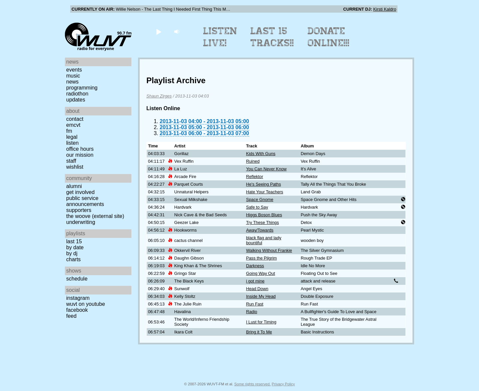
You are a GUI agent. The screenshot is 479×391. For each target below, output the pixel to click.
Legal (72, 137)
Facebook (77, 310)
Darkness (255, 265)
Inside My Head (261, 296)
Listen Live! (220, 37)
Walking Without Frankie (269, 250)
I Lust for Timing (261, 321)
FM (69, 131)
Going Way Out (260, 273)
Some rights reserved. (252, 384)
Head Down (257, 288)
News (72, 82)
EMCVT (73, 125)
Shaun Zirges (159, 96)
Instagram (77, 298)
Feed (71, 316)
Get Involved (80, 192)
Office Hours (79, 149)
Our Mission (79, 155)
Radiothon (77, 94)
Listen (72, 143)
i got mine (255, 281)
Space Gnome (259, 199)
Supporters (78, 210)
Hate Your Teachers (264, 191)
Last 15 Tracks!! (272, 37)
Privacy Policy (283, 384)
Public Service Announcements (85, 201)
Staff (71, 161)
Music (73, 76)
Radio (251, 311)
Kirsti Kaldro (384, 9)
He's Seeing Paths (263, 184)
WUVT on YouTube (85, 304)
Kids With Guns (260, 153)
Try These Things (262, 222)
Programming (81, 88)
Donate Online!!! (329, 37)
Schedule (76, 279)
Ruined (253, 161)
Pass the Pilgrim (261, 258)
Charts (73, 259)
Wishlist (74, 167)
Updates (75, 99)
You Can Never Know (266, 168)
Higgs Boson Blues (264, 214)
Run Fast (254, 303)
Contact (74, 119)
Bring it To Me (259, 331)
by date (74, 247)
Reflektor (254, 176)
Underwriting (80, 222)
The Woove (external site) (95, 216)
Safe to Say (257, 207)
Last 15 (74, 241)
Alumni (74, 186)
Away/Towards (259, 230)
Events (74, 70)
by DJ (72, 253)
